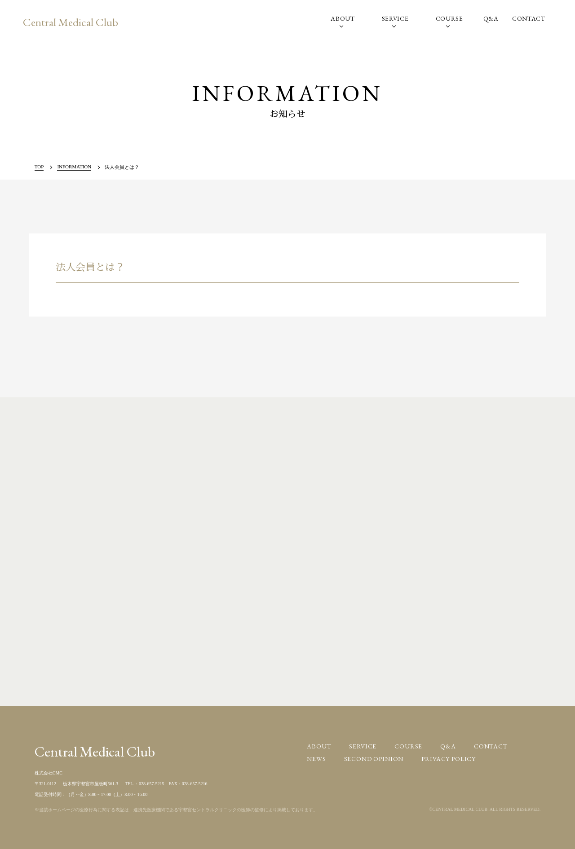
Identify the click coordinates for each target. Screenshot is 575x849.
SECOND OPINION (374, 759)
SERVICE (395, 18)
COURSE (449, 18)
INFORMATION (74, 166)
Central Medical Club (70, 22)
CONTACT (528, 18)
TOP (39, 166)
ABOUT (343, 18)
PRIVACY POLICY (448, 759)
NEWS (316, 759)
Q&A (491, 18)
